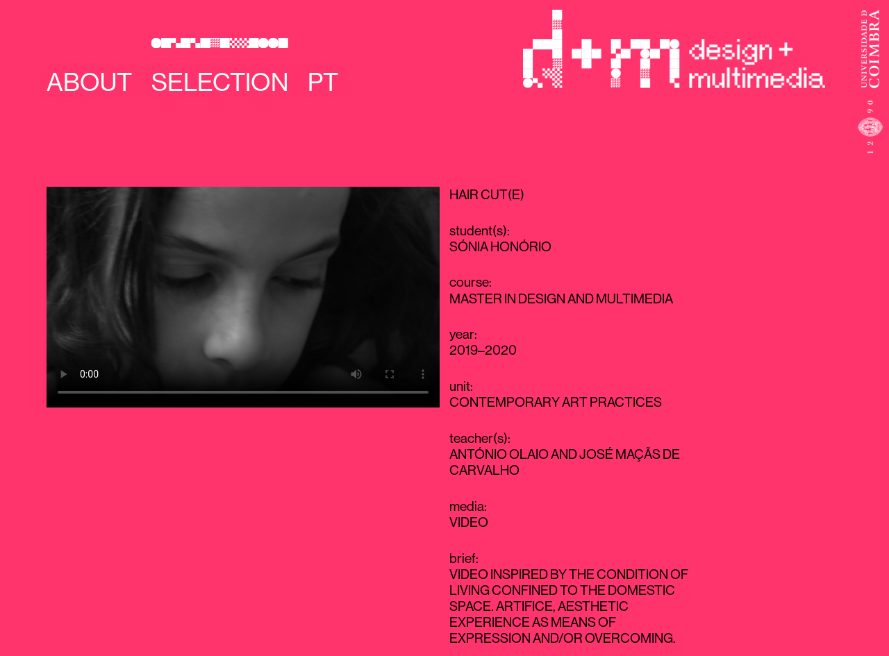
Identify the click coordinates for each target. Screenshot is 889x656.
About (89, 82)
